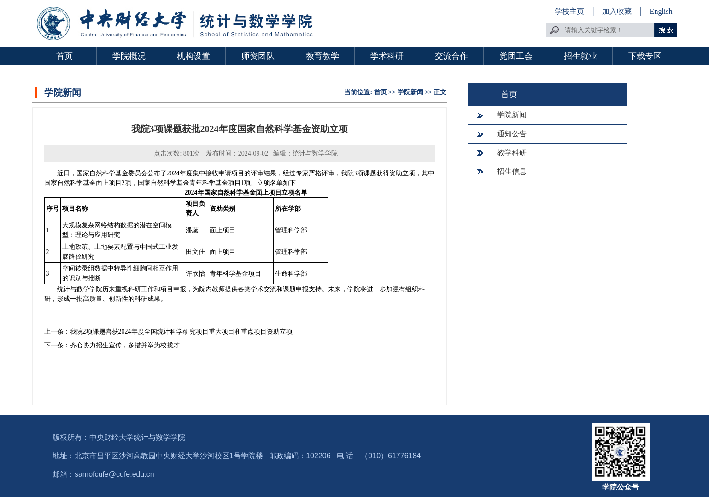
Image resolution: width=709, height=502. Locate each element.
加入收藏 (617, 11)
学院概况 (129, 56)
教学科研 (512, 152)
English (661, 11)
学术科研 (387, 56)
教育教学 (322, 56)
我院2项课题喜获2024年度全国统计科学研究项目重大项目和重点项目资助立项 (181, 331)
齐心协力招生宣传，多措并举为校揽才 (125, 345)
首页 (64, 56)
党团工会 (516, 56)
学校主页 (569, 11)
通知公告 (512, 134)
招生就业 (580, 56)
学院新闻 (410, 92)
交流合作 (451, 56)
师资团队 (258, 56)
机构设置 (193, 56)
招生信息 (512, 171)
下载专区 (645, 56)
